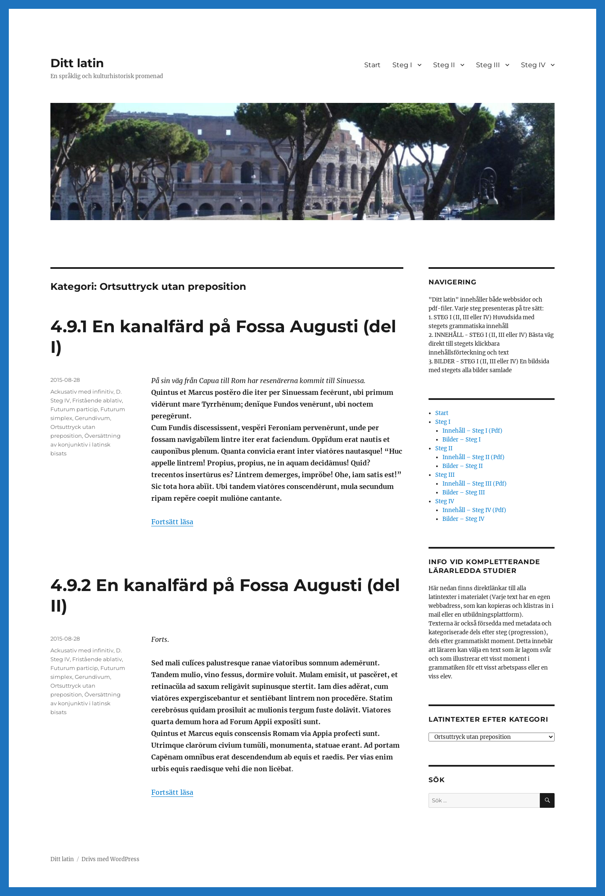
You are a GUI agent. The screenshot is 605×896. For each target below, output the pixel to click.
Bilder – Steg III (463, 492)
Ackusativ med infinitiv (81, 391)
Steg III (488, 65)
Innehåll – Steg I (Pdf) (472, 430)
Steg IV (533, 65)
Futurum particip (74, 409)
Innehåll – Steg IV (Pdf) (474, 510)
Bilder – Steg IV (463, 519)
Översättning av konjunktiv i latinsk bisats (85, 444)
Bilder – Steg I (461, 439)
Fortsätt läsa (172, 522)
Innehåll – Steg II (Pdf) (473, 457)
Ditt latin (77, 63)
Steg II (444, 65)
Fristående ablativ (97, 400)
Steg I (402, 65)
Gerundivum (92, 418)
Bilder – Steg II (462, 466)
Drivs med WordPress (110, 859)
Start (372, 65)
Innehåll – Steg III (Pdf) (474, 483)
